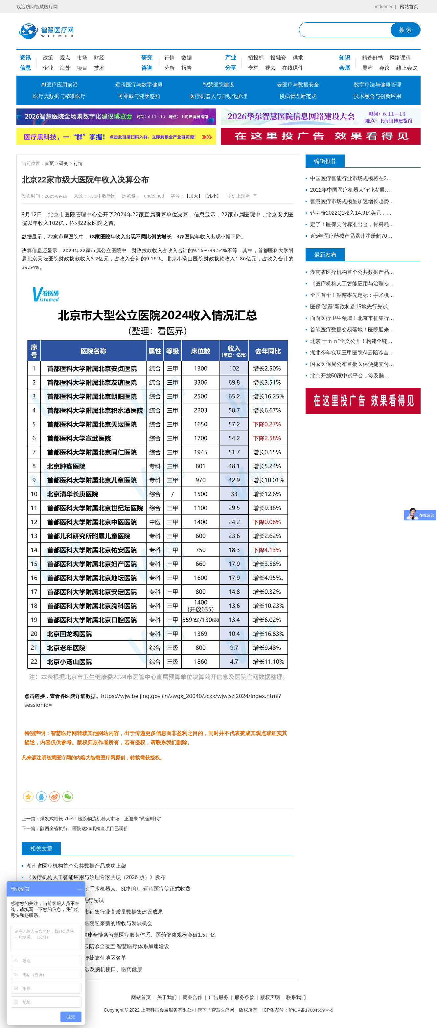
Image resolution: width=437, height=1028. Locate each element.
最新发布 (328, 254)
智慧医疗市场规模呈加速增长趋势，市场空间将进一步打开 (350, 201)
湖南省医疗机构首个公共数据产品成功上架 (76, 866)
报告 (186, 68)
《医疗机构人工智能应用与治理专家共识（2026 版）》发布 (96, 878)
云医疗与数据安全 (298, 84)
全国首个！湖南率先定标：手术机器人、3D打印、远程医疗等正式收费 (109, 889)
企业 (48, 68)
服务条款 (247, 998)
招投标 (256, 57)
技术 (99, 68)
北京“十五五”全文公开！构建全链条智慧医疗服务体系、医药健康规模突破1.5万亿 (121, 935)
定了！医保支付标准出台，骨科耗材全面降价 (350, 224)
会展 (344, 68)
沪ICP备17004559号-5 (311, 1011)
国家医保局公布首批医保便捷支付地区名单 (76, 958)
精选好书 (372, 57)
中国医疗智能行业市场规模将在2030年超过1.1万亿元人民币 (350, 178)
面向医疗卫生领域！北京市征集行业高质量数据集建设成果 (95, 912)
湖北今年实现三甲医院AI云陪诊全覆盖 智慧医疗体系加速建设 (98, 947)
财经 (99, 57)
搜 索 (405, 30)
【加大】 (200, 196)
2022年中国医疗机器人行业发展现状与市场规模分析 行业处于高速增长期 (350, 190)
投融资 (278, 57)
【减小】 (218, 196)
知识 (344, 58)
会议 (384, 68)
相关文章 (45, 849)
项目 (82, 68)
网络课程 (400, 57)
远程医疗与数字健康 (139, 84)
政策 (48, 57)
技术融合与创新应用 (377, 96)
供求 (298, 57)
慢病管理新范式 (298, 96)
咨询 (146, 68)
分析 (169, 68)
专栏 (253, 68)
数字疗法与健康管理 (377, 84)
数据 (186, 57)
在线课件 (292, 68)
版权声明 (276, 998)
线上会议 (406, 68)
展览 (367, 68)
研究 (146, 58)
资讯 (25, 58)
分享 (230, 68)
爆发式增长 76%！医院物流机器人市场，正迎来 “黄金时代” (100, 818)
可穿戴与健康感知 (139, 96)
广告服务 (218, 998)
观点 (65, 57)
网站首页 (408, 6)
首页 (49, 163)
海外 (65, 68)
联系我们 (304, 998)
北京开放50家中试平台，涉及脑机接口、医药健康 (85, 970)
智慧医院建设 (218, 84)
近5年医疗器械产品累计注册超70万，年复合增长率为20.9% (350, 236)
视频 (270, 68)
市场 (82, 57)
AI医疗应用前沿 (59, 84)
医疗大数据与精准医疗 (59, 96)
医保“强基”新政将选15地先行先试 (65, 901)
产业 (230, 58)
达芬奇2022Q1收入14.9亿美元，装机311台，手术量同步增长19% (350, 213)
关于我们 (161, 998)
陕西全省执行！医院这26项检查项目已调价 (84, 829)
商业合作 (189, 998)
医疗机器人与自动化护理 (218, 96)
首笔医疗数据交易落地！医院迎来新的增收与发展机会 (90, 924)
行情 (169, 57)
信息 (25, 68)
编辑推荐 (328, 161)
